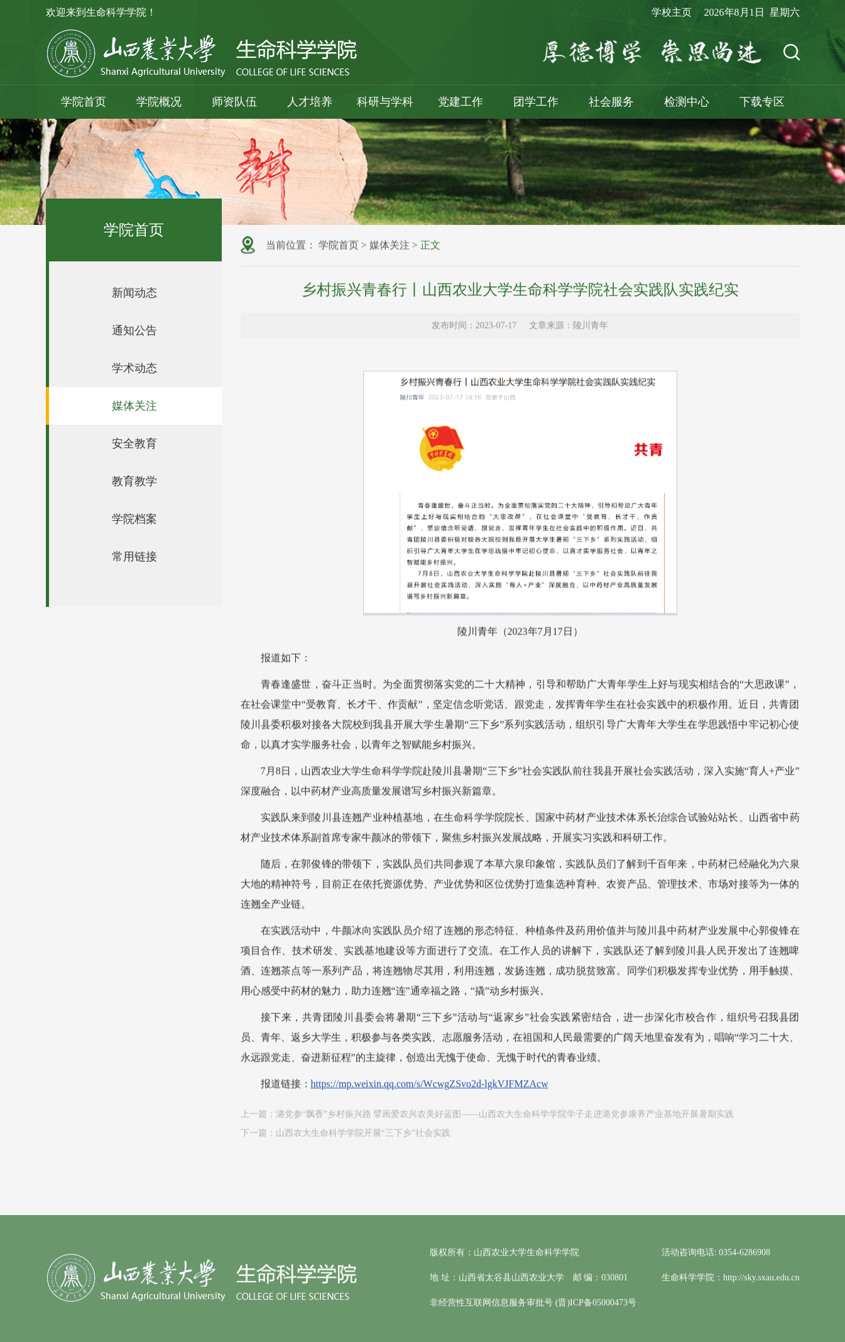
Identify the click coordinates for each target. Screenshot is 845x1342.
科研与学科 (385, 101)
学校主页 (671, 12)
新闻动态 (134, 292)
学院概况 (159, 101)
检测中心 (686, 101)
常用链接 (134, 556)
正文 (430, 246)
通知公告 (134, 330)
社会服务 (611, 101)
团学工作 (536, 101)
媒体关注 (134, 406)
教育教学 (134, 481)
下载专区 (762, 101)
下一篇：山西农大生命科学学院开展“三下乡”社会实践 (345, 1140)
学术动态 (134, 368)
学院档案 (134, 519)
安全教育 (134, 443)
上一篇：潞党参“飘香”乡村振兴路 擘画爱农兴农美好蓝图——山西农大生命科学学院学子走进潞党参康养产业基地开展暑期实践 (487, 1121)
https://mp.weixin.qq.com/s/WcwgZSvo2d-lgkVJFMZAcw (429, 1110)
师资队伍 (234, 101)
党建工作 (460, 101)
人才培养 (309, 101)
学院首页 (83, 101)
